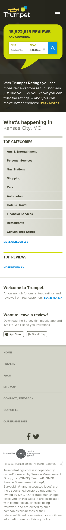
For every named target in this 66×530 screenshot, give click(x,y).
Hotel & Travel (17, 205)
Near (33, 45)
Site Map (10, 387)
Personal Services (19, 161)
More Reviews (14, 267)
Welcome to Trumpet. (24, 287)
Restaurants (15, 223)
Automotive (15, 196)
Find (13, 45)
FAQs (7, 375)
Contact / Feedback (18, 398)
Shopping (13, 178)
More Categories (16, 241)
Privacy (9, 364)
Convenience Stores (21, 232)
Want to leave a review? (26, 314)
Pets (10, 187)
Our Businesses (15, 421)
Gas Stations (16, 169)
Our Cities (11, 410)
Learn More (50, 103)
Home (8, 352)
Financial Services (20, 214)
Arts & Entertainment (22, 152)
